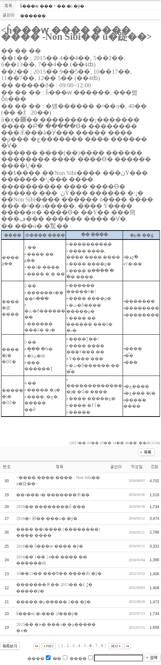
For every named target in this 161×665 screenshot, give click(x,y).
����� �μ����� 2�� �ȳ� (53, 601)
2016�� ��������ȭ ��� (51, 506)
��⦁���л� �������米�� (53, 494)
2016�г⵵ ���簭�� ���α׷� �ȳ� (47, 518)
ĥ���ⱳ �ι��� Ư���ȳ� (47, 613)
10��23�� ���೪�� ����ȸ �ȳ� (59, 573)
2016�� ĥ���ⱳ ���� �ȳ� (50, 546)
